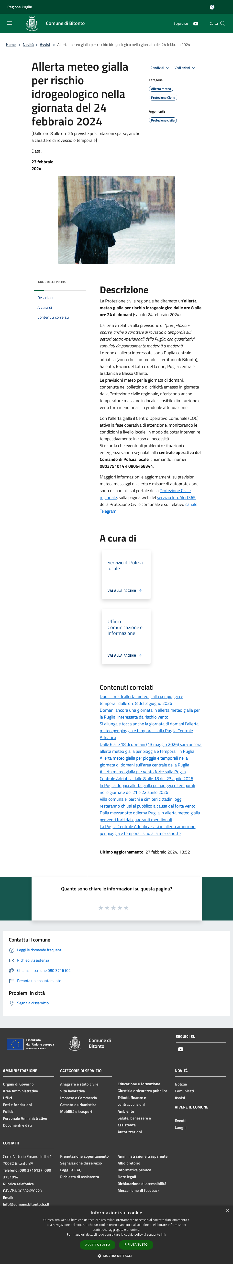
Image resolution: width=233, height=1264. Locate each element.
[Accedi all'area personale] (212, 7)
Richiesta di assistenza (79, 1177)
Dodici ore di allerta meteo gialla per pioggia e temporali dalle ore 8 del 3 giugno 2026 (141, 700)
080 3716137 (31, 1170)
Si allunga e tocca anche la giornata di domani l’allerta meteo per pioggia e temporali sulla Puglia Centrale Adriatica (149, 731)
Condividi (161, 68)
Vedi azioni (186, 68)
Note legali (127, 1177)
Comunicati (184, 1091)
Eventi (180, 1120)
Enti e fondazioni (17, 1105)
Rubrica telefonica (18, 1184)
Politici (8, 1111)
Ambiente (126, 1111)
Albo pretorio (129, 1163)
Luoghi (181, 1127)
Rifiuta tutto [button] (136, 1244)
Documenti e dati (17, 1125)
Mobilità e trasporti (76, 1111)
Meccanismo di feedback (138, 1190)
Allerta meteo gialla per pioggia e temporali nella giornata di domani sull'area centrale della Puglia (144, 761)
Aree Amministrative (20, 1091)
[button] (116, 1255)
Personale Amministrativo (25, 1118)
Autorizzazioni (130, 1132)
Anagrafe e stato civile (79, 1084)
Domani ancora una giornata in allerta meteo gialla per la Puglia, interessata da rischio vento (150, 713)
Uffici (7, 1098)
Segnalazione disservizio (81, 1163)
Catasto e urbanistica (78, 1105)
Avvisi (45, 44)
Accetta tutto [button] (97, 1245)
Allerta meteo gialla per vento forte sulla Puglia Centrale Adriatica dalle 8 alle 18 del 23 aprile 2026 (146, 775)
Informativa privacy (134, 1170)
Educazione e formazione (139, 1084)
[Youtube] (194, 23)
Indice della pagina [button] (51, 281)
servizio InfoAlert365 (176, 497)
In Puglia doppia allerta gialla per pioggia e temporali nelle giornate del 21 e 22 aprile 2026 (147, 789)
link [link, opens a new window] (163, 1234)
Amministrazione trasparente (142, 1156)
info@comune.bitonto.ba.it (26, 1204)
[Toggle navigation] (10, 23)
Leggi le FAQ (70, 1170)
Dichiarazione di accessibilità (142, 1183)
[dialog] (116, 1235)
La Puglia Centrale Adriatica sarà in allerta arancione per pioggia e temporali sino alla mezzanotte (147, 830)
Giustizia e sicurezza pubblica (142, 1091)
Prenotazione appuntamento (84, 1156)
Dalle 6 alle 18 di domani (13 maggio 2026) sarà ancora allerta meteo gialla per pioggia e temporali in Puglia (150, 747)
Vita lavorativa (72, 1091)
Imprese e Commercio (78, 1098)
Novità (28, 44)
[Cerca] (223, 23)
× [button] (227, 1211)
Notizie (181, 1084)
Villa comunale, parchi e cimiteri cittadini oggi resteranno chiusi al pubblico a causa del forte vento (148, 802)
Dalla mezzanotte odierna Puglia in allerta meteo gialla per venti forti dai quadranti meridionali (150, 816)
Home (11, 44)
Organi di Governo (18, 1084)
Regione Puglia (19, 7)
